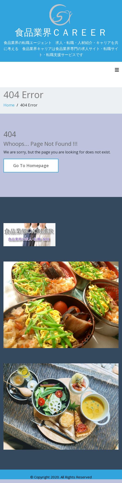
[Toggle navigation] (117, 69)
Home (9, 105)
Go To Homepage (31, 165)
